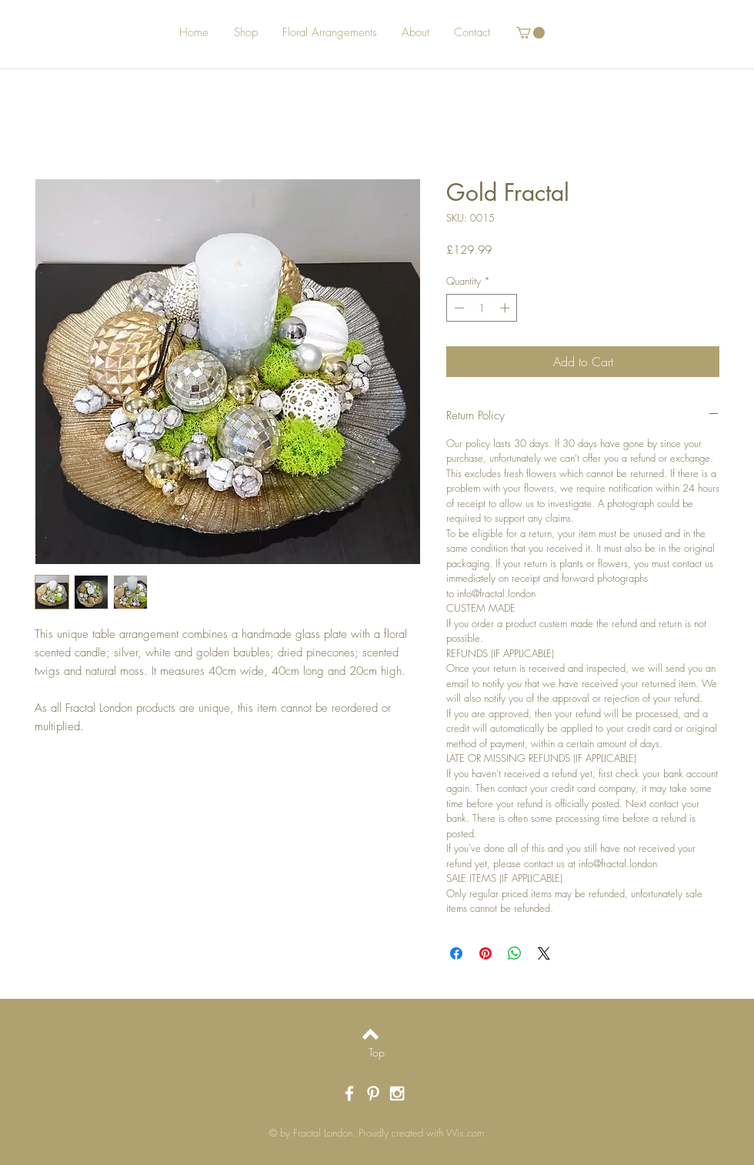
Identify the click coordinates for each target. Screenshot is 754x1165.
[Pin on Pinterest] (485, 953)
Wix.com (465, 1133)
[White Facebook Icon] (349, 1093)
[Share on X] (544, 953)
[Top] (377, 1052)
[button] (530, 32)
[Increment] (506, 308)
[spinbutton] (482, 308)
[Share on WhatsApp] (514, 953)
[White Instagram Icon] (397, 1093)
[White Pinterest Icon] (373, 1093)
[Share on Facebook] (456, 953)
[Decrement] (458, 308)
